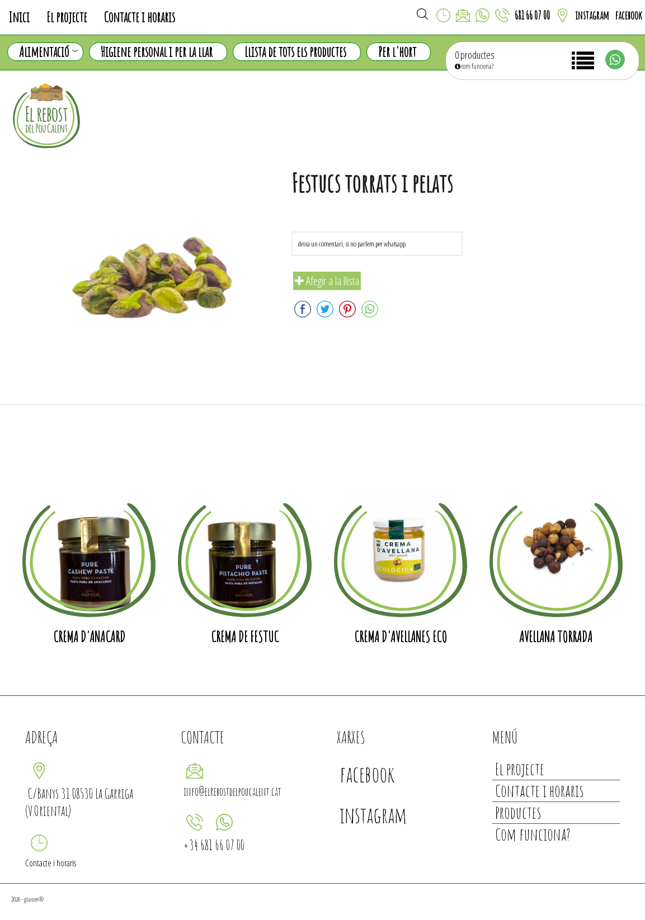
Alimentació (48, 52)
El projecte (66, 17)
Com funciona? (533, 834)
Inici (19, 17)
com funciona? (474, 66)
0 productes (475, 54)
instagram (592, 15)
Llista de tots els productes (295, 51)
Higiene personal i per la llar (157, 51)
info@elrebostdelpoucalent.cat (232, 792)
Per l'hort (397, 51)
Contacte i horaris (139, 17)
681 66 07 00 (532, 15)
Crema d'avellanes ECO (400, 637)
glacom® (34, 899)
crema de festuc (245, 637)
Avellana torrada (555, 637)
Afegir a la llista (327, 280)
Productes (518, 812)
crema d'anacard (89, 637)
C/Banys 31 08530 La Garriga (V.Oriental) (79, 802)
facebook (628, 15)
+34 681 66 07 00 (213, 844)
